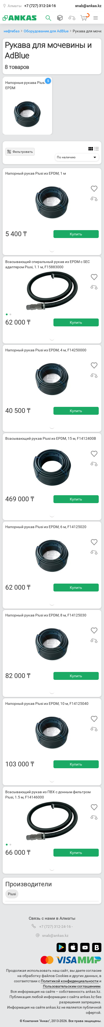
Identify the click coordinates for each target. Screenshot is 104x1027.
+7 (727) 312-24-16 (40, 6)
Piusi (12, 894)
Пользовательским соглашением (71, 986)
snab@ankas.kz (88, 6)
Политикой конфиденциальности (69, 981)
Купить (76, 234)
